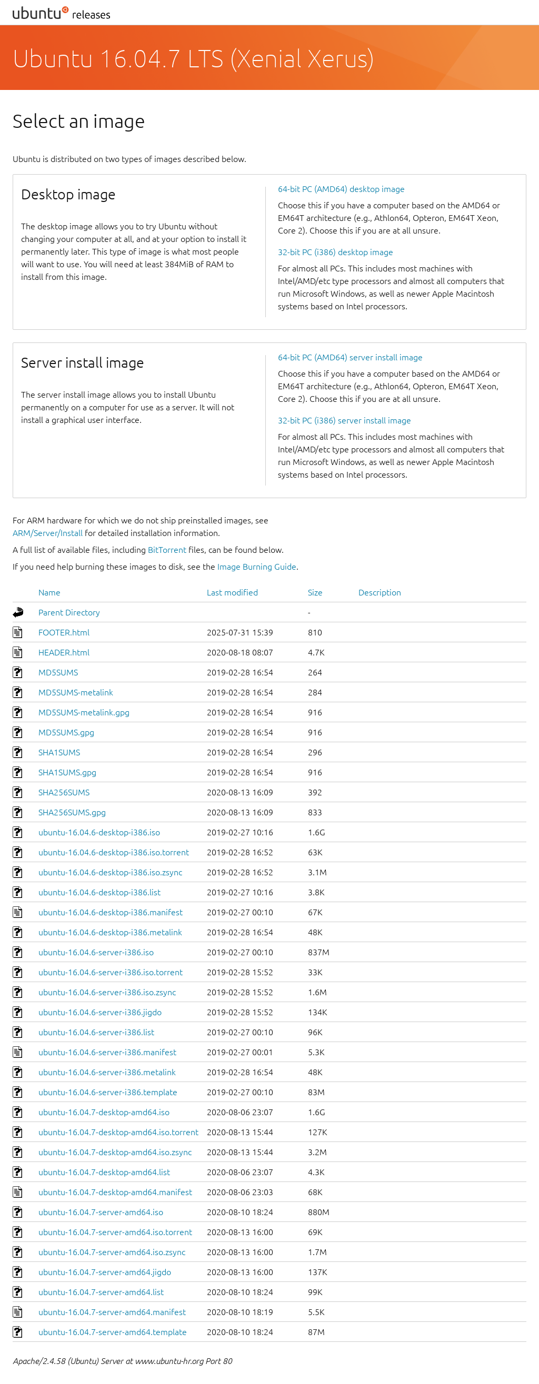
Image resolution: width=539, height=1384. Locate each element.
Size (315, 592)
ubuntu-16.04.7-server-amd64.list (101, 1292)
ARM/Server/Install (48, 533)
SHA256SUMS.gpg (72, 812)
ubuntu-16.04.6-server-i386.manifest (107, 1052)
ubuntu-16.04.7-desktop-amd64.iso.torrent (118, 1132)
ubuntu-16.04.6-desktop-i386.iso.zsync (110, 872)
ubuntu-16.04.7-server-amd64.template (112, 1332)
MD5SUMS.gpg (66, 732)
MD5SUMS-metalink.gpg (83, 712)
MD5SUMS (58, 672)
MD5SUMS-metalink (75, 692)
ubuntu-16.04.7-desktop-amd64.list (104, 1172)
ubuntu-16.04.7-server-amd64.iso (100, 1212)
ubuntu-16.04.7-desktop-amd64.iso (103, 1112)
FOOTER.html (63, 632)
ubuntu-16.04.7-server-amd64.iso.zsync (111, 1252)
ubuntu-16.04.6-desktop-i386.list (99, 892)
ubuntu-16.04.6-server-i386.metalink (107, 1072)
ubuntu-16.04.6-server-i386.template (107, 1092)
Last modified (232, 592)
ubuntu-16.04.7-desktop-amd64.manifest (115, 1192)
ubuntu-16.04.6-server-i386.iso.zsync (107, 992)
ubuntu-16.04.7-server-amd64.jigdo (104, 1272)
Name (49, 592)
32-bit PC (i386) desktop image (335, 252)
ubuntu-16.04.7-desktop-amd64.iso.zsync (115, 1152)
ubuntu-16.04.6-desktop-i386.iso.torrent (113, 852)
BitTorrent (167, 549)
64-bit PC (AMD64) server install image (350, 357)
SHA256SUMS (63, 792)
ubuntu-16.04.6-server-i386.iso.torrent (110, 972)
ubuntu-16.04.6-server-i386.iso (96, 952)
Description (379, 592)
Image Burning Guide (256, 566)
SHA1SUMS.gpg (67, 772)
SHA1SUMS (59, 752)
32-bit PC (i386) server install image (344, 420)
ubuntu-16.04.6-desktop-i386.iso (99, 832)
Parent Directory (69, 612)
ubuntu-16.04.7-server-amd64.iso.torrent (115, 1232)
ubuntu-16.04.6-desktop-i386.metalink (110, 932)
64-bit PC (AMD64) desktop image (341, 189)
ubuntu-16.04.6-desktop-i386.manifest (110, 912)
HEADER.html (63, 652)
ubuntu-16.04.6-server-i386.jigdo (100, 1012)
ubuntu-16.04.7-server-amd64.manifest (112, 1312)
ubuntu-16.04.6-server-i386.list (96, 1032)
